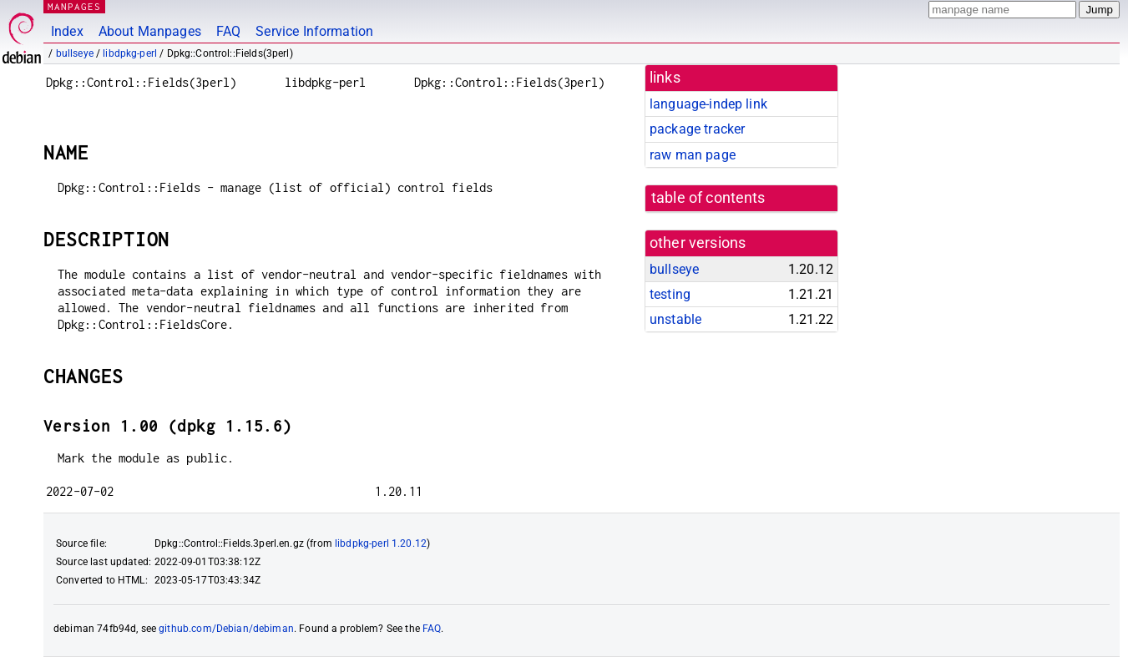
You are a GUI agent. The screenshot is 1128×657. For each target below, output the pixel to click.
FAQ (228, 31)
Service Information (314, 31)
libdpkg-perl (130, 53)
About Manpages (150, 31)
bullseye (75, 53)
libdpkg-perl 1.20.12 (381, 543)
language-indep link (708, 104)
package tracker (697, 129)
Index (67, 31)
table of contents (708, 198)
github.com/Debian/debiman (226, 628)
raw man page (693, 155)
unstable (675, 319)
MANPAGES (74, 6)
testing (670, 294)
